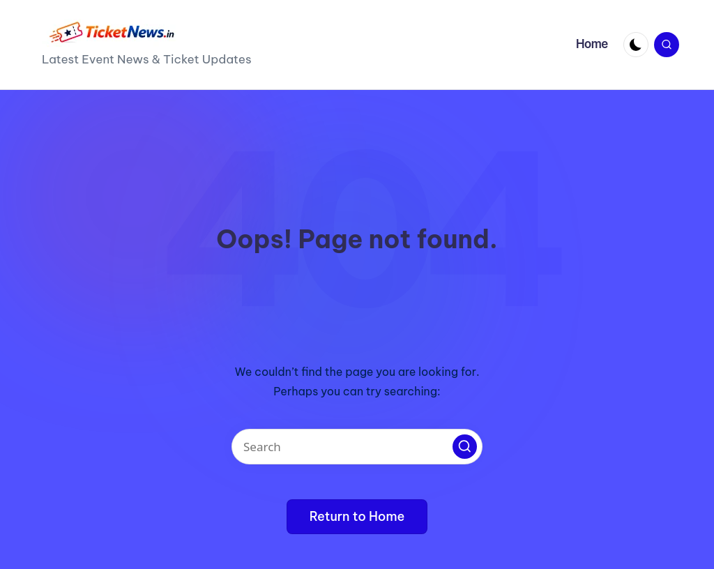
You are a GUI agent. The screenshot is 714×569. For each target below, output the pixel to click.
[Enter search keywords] (357, 446)
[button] (465, 446)
